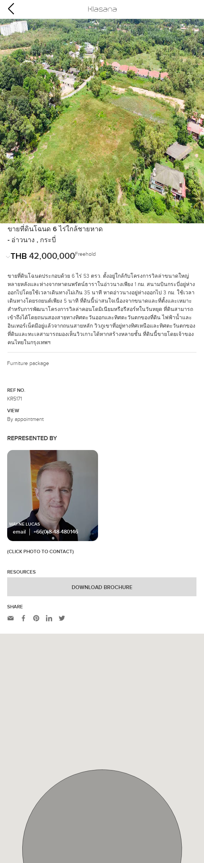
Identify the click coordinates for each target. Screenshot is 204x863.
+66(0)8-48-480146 (56, 471)
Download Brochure (102, 527)
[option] (102, 87)
